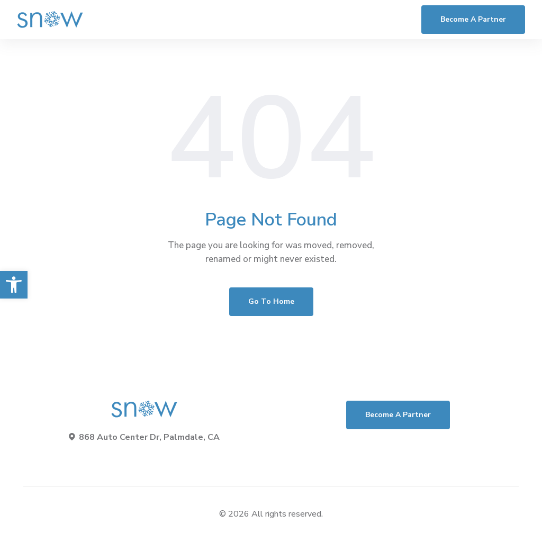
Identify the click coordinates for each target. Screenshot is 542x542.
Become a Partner (473, 19)
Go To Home (271, 301)
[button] (14, 285)
